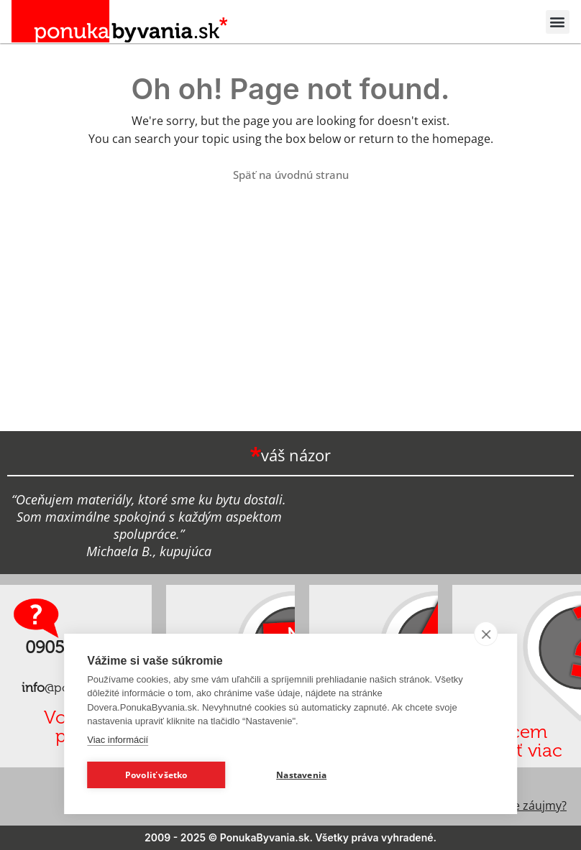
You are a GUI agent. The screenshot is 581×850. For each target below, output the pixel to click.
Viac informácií (117, 739)
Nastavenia (301, 775)
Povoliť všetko (156, 775)
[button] (557, 22)
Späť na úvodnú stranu (291, 174)
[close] (486, 634)
